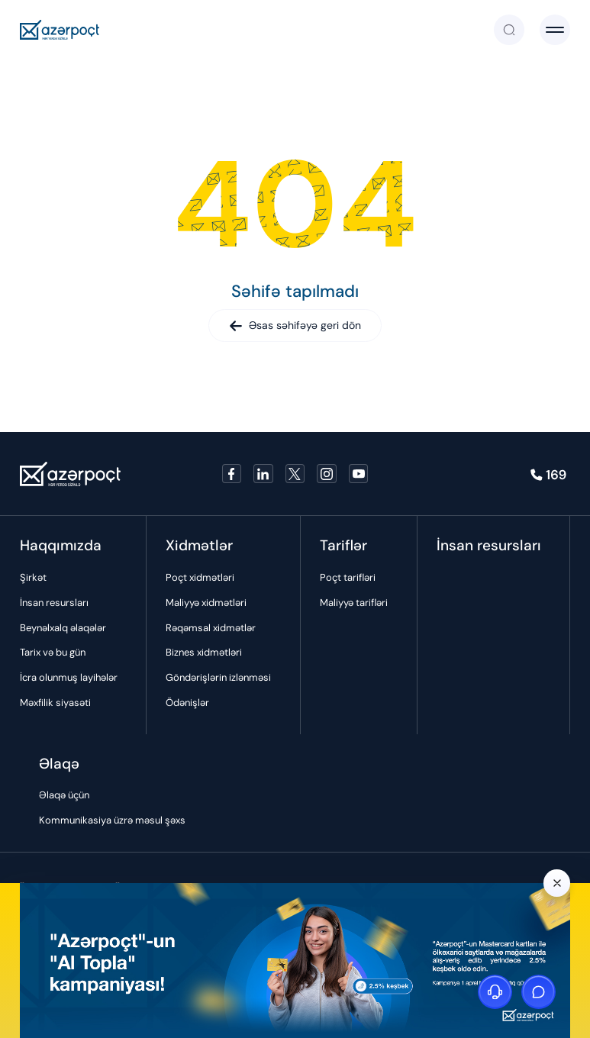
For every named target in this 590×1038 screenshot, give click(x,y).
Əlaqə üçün (64, 794)
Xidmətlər (199, 545)
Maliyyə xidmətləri (206, 602)
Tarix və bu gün (52, 652)
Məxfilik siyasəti (55, 702)
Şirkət (33, 577)
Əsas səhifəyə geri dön (295, 325)
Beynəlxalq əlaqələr (63, 627)
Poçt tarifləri (348, 577)
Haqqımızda (61, 545)
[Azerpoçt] (60, 30)
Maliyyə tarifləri (354, 602)
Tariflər (343, 545)
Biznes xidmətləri (204, 652)
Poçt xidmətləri (200, 577)
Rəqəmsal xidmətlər (211, 627)
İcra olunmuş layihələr (69, 677)
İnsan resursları (54, 602)
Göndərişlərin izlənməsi (218, 677)
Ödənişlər (187, 702)
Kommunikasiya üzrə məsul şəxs (112, 820)
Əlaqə (59, 763)
